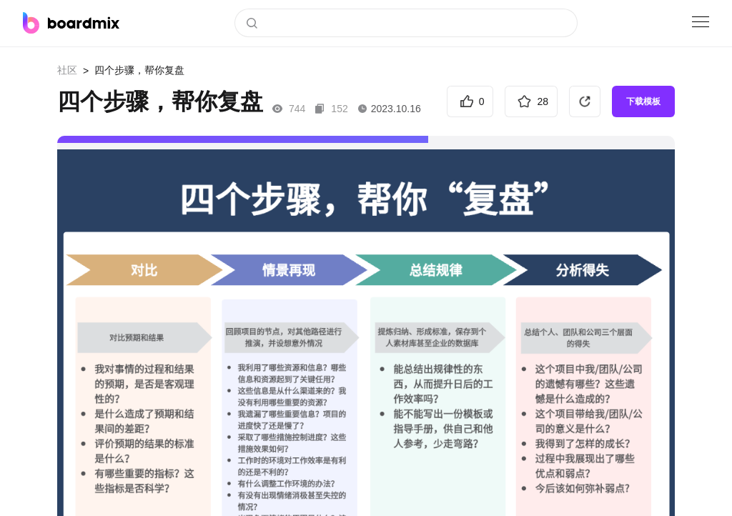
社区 (67, 70)
